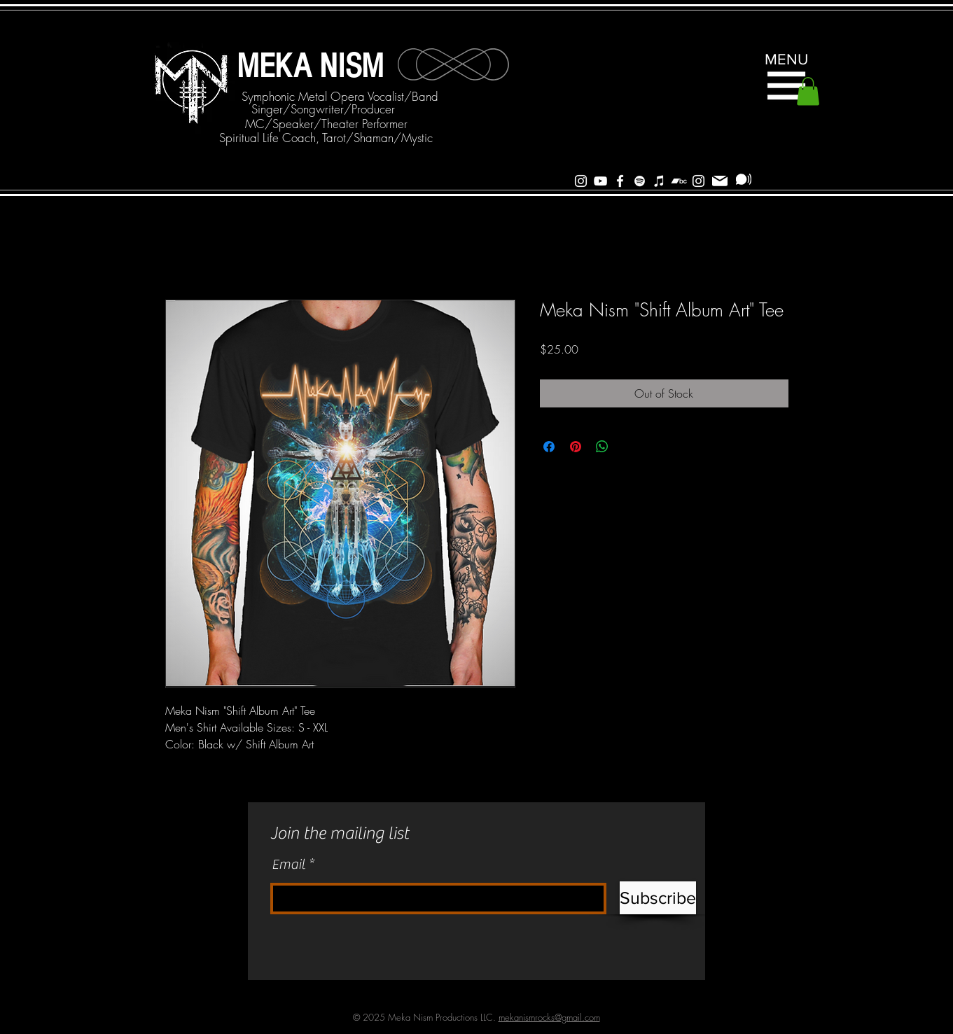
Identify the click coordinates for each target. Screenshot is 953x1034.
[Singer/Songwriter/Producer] (323, 109)
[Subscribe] (743, 179)
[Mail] (720, 181)
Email (288, 865)
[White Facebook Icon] (620, 181)
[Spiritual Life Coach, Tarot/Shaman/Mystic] (326, 138)
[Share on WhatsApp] (602, 446)
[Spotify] (640, 181)
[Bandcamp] (679, 181)
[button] (787, 85)
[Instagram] (698, 181)
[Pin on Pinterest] (575, 446)
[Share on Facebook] (549, 446)
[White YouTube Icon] (600, 181)
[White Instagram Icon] (581, 181)
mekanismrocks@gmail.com (549, 1017)
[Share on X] (628, 446)
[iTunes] (659, 181)
